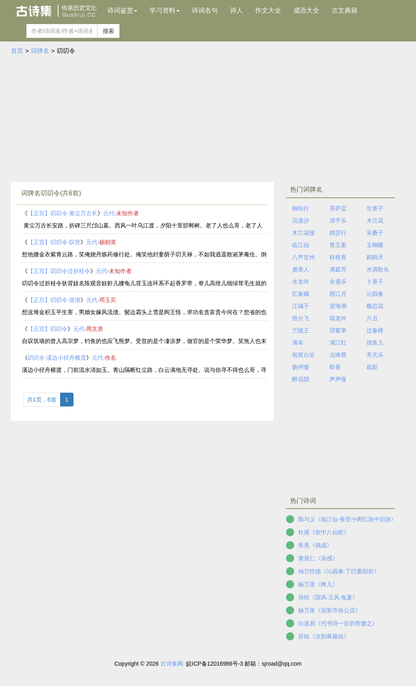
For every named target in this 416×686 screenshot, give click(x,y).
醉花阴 (300, 379)
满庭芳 (338, 269)
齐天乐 (375, 355)
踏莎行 (338, 232)
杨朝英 (107, 242)
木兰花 (375, 220)
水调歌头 (377, 269)
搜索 (108, 31)
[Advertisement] (208, 117)
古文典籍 (345, 10)
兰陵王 (300, 330)
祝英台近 (303, 355)
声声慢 (338, 379)
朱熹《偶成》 (315, 545)
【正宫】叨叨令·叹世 (54, 242)
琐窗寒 (338, 330)
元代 (109, 213)
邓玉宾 (107, 300)
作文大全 (268, 10)
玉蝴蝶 (375, 245)
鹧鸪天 (375, 257)
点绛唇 (338, 355)
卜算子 (375, 281)
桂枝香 (338, 257)
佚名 (110, 357)
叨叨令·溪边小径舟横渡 (57, 357)
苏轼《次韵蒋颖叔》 (323, 636)
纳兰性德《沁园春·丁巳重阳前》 (338, 571)
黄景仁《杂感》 (318, 558)
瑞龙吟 (338, 318)
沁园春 (375, 294)
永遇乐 (338, 281)
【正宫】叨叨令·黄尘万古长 (63, 213)
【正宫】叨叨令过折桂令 (59, 271)
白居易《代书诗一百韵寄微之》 (338, 623)
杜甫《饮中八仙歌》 (323, 532)
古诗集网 (171, 663)
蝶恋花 (375, 306)
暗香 (335, 367)
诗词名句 (205, 10)
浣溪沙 (300, 220)
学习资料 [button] (165, 10)
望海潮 (338, 306)
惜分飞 (300, 318)
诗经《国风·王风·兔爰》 (328, 597)
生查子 (375, 208)
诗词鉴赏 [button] (122, 10)
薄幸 (297, 342)
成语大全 (306, 10)
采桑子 (375, 232)
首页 (17, 50)
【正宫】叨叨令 (47, 329)
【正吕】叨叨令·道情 (54, 300)
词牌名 (40, 50)
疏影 (372, 367)
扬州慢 (300, 367)
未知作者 (127, 213)
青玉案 (338, 245)
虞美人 (300, 269)
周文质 (94, 329)
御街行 (300, 208)
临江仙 (300, 245)
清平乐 (338, 220)
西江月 (338, 294)
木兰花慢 (303, 232)
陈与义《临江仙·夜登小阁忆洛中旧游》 (347, 519)
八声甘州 (303, 257)
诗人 (236, 10)
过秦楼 (375, 330)
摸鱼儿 (375, 342)
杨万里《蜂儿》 (318, 584)
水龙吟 (300, 281)
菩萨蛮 (338, 208)
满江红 (338, 342)
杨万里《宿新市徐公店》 (329, 610)
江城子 (300, 306)
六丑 (372, 318)
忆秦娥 (300, 294)
